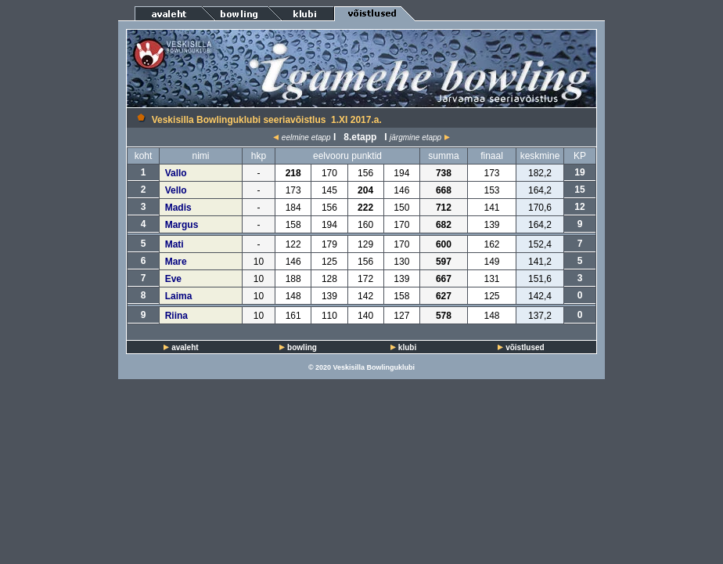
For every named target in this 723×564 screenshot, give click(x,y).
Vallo (176, 173)
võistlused (524, 347)
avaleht (184, 347)
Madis (178, 207)
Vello (176, 190)
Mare (176, 261)
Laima (178, 296)
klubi (407, 347)
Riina (176, 315)
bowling (302, 347)
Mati (174, 244)
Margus (182, 224)
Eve (173, 278)
